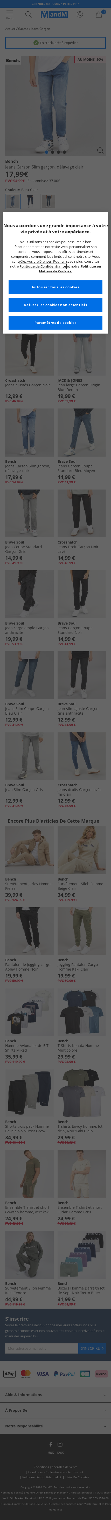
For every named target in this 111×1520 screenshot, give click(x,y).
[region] (55, 272)
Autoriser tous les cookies (55, 287)
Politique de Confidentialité (42, 266)
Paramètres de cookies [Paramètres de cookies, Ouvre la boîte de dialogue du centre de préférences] (55, 323)
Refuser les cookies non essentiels (55, 305)
